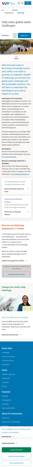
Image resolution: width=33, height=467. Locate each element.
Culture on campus (8, 356)
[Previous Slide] (25, 308)
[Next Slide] (30, 308)
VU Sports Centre (8, 360)
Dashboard (5, 364)
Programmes (9, 13)
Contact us (5, 418)
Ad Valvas (5, 404)
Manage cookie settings (16, 274)
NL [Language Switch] (19, 3)
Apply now (24, 35)
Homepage (5, 352)
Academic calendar (8, 374)
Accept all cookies (16, 450)
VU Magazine (6, 400)
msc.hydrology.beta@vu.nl (20, 174)
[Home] (3, 10)
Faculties (5, 426)
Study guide (6, 378)
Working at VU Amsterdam (11, 422)
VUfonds (5, 396)
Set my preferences (16, 463)
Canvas (4, 386)
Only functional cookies (16, 456)
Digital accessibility (8, 408)
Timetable (5, 382)
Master (14, 10)
